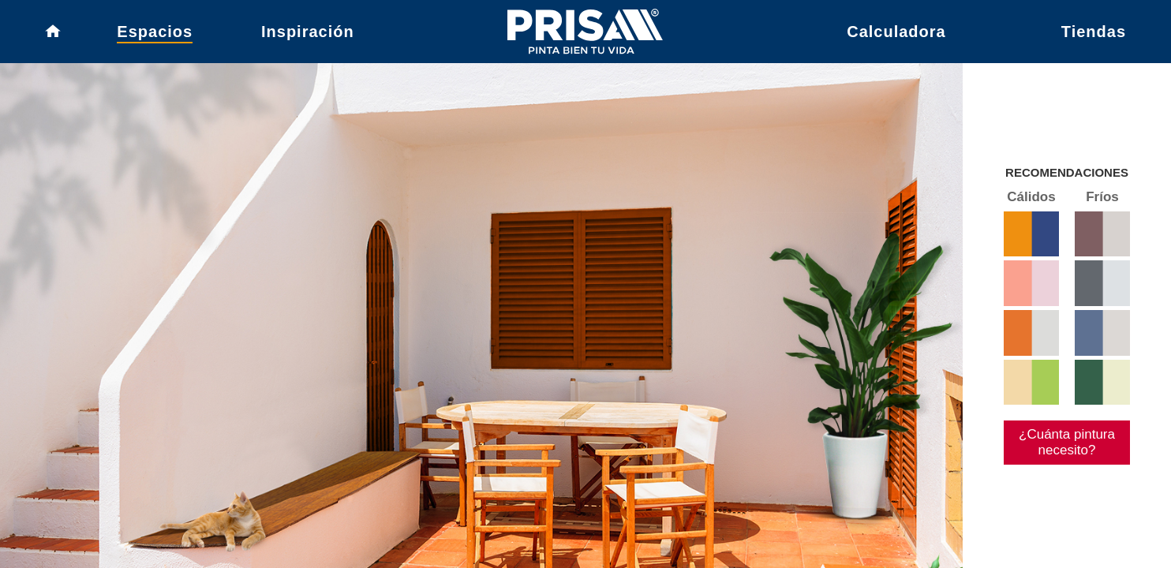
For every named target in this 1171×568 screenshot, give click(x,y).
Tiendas (1093, 35)
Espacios (155, 35)
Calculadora (896, 35)
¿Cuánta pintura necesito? (1060, 485)
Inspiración (307, 35)
